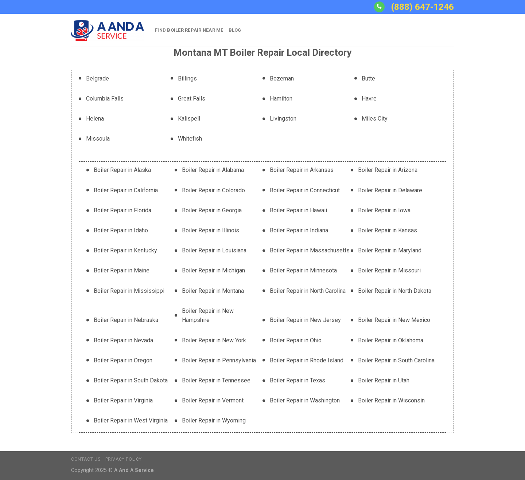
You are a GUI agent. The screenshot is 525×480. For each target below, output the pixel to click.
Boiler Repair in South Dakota (131, 380)
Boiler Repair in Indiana (299, 230)
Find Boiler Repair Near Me (189, 30)
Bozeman (282, 78)
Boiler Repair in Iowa (384, 210)
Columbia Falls (105, 98)
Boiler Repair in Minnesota (303, 270)
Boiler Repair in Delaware (390, 190)
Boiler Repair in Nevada (123, 340)
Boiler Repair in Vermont (213, 400)
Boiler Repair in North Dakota (394, 290)
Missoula (98, 138)
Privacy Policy (123, 459)
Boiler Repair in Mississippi (129, 290)
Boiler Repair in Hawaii (298, 210)
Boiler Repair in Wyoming (214, 420)
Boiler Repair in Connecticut (305, 190)
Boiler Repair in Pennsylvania (219, 360)
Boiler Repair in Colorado (213, 190)
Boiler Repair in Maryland (389, 250)
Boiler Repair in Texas (297, 380)
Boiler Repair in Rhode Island (306, 360)
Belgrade (97, 78)
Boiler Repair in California (126, 190)
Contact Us (85, 459)
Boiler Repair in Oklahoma (390, 340)
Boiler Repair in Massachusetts (310, 250)
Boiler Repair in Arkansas (302, 169)
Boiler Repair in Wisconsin (391, 400)
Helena (95, 118)
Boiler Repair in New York (214, 340)
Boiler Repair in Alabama (213, 169)
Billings (187, 78)
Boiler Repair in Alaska (122, 169)
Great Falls (191, 98)
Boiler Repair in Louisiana (214, 250)
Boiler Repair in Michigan (213, 270)
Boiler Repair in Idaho (121, 230)
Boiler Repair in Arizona (387, 169)
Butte (368, 78)
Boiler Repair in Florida (122, 210)
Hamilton (281, 98)
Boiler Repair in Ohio (296, 340)
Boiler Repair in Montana (213, 290)
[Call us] (379, 6)
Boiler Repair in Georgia (212, 210)
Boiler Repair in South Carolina (396, 360)
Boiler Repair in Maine (121, 270)
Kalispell (189, 118)
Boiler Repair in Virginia (123, 400)
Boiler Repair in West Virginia (131, 420)
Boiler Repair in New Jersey (305, 319)
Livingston (283, 118)
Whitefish (190, 138)
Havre (369, 98)
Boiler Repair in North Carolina (308, 290)
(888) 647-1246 (422, 7)
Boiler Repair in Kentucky (125, 250)
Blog (235, 30)
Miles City (375, 118)
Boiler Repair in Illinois (210, 230)
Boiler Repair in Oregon (123, 360)
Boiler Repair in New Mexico (394, 319)
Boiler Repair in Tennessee (216, 380)
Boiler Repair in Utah (383, 380)
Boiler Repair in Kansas (387, 230)
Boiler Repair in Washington (305, 400)
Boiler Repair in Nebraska (126, 319)
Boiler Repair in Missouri (389, 270)
